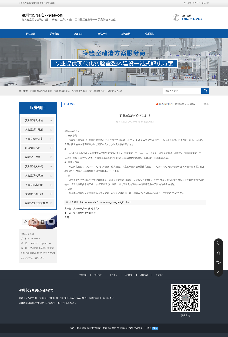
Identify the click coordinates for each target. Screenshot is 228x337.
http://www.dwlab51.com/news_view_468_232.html (105, 202)
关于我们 (54, 33)
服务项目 (78, 33)
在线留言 (187, 3)
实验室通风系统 (62, 91)
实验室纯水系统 (97, 91)
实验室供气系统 (79, 91)
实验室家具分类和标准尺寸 (86, 208)
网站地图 (205, 3)
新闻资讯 (125, 33)
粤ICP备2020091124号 (122, 328)
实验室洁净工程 (115, 91)
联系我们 (196, 3)
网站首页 (30, 33)
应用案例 (102, 33)
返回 (66, 217)
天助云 (148, 328)
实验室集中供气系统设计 (85, 213)
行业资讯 (203, 104)
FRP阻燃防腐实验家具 (41, 91)
